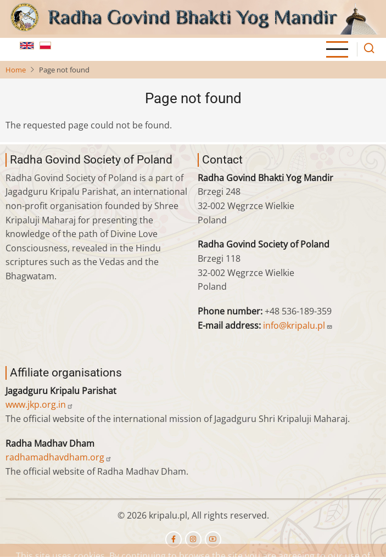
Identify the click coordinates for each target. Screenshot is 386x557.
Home (15, 70)
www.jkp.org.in (39, 404)
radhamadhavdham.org (58, 457)
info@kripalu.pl (298, 325)
